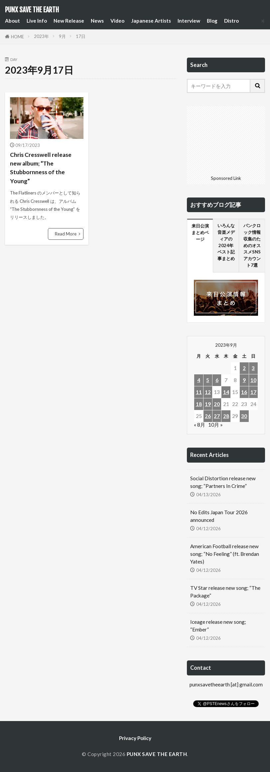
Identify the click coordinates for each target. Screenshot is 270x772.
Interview (189, 21)
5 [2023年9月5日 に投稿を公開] (207, 380)
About (12, 21)
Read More (65, 233)
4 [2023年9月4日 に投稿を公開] (198, 380)
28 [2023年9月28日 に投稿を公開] (226, 416)
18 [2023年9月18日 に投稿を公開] (199, 404)
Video (117, 21)
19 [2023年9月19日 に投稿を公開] (208, 404)
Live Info (37, 21)
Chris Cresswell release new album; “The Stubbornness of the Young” (40, 168)
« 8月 (199, 425)
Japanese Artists (151, 21)
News (97, 21)
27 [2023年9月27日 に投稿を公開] (217, 416)
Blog (212, 21)
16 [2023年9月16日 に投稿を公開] (244, 392)
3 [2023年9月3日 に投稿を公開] (253, 368)
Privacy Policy (135, 738)
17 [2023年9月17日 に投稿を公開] (253, 392)
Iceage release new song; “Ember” (218, 625)
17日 (80, 36)
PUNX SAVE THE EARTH (32, 10)
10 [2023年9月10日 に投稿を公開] (253, 380)
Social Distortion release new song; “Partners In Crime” (223, 482)
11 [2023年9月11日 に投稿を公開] (199, 392)
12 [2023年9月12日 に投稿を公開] (208, 392)
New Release (69, 21)
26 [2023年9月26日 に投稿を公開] (208, 416)
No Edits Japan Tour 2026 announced (219, 516)
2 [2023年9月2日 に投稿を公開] (244, 368)
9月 (62, 36)
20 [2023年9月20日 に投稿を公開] (217, 404)
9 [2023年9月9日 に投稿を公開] (244, 380)
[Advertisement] (226, 139)
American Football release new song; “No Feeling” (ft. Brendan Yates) (224, 554)
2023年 (41, 36)
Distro (231, 21)
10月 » (215, 425)
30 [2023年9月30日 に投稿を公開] (244, 416)
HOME (17, 36)
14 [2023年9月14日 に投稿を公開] (226, 392)
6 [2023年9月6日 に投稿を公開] (216, 380)
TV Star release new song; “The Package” (225, 591)
